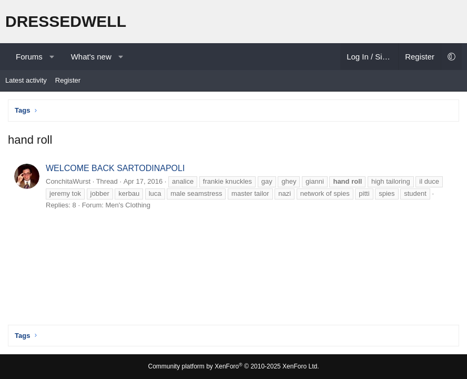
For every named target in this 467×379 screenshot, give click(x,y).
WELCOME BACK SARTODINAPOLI (115, 168)
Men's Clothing (127, 205)
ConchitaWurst (68, 181)
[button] (52, 56)
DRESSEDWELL (65, 21)
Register (67, 80)
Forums (29, 56)
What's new (91, 56)
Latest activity (26, 80)
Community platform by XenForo (233, 366)
